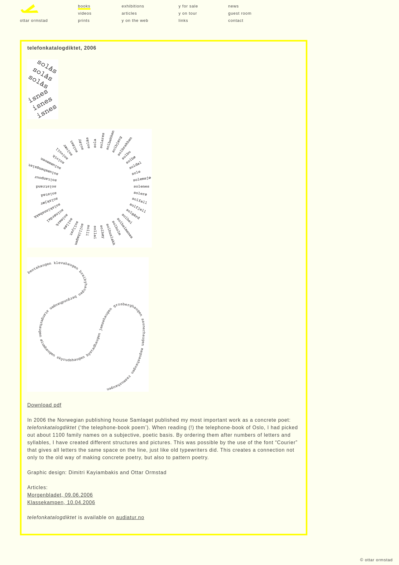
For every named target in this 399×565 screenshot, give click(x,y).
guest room (240, 13)
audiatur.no (130, 517)
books (84, 6)
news (233, 6)
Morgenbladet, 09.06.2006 (60, 495)
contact (235, 20)
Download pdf (44, 405)
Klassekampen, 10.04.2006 (61, 502)
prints (84, 20)
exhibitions (133, 6)
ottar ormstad (34, 20)
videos (85, 13)
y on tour (188, 13)
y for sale (188, 6)
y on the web (135, 20)
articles (129, 13)
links (183, 20)
